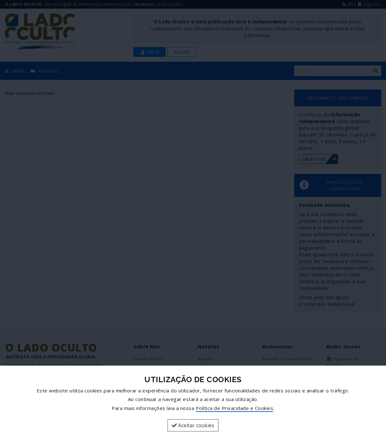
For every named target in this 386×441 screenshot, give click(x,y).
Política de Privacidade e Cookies (234, 408)
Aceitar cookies (193, 425)
